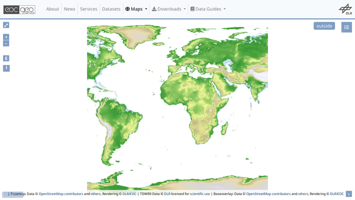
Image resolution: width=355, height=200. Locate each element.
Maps (134, 9)
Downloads (167, 9)
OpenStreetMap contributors (61, 193)
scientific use (200, 193)
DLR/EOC (129, 193)
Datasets (111, 9)
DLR (167, 193)
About (52, 9)
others (96, 193)
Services (88, 9)
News (69, 9)
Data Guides (206, 9)
